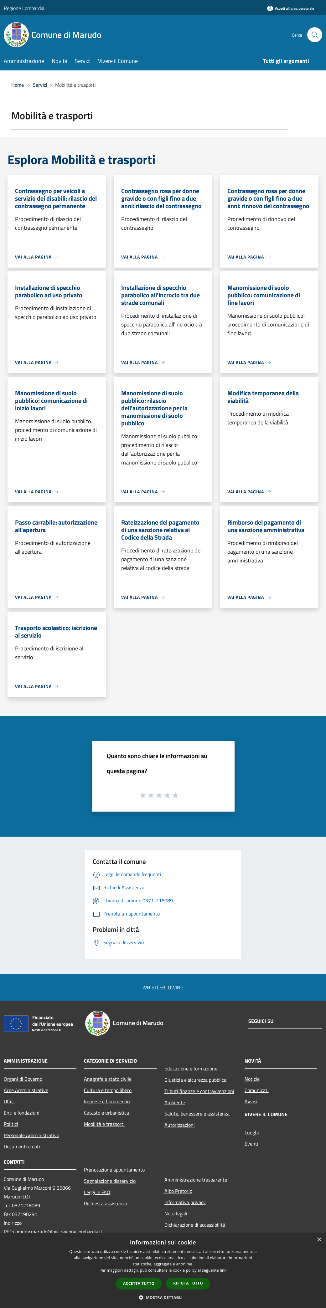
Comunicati (257, 1090)
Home (17, 85)
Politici (11, 1124)
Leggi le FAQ (97, 1192)
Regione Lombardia (24, 8)
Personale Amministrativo (31, 1135)
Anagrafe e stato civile (108, 1079)
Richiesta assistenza (105, 1203)
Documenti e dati (22, 1146)
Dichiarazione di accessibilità (194, 1224)
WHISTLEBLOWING (163, 987)
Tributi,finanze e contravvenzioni (199, 1091)
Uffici (9, 1101)
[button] (163, 1297)
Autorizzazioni (179, 1125)
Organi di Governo (23, 1079)
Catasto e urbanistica (106, 1112)
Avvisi (251, 1101)
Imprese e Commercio (107, 1101)
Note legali (175, 1213)
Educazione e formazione (190, 1068)
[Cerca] (314, 34)
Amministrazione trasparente (195, 1179)
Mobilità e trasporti (104, 1124)
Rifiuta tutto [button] (188, 1283)
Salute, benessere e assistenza (197, 1113)
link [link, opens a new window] (223, 1270)
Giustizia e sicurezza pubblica (195, 1080)
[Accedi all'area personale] (290, 8)
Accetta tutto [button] (138, 1283)
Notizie (252, 1079)
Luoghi (252, 1132)
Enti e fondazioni (21, 1112)
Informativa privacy (185, 1202)
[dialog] (163, 1270)
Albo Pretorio (178, 1191)
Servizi (40, 85)
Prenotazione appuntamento (114, 1169)
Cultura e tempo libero (108, 1090)
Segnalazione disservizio (110, 1181)
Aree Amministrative (26, 1090)
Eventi (251, 1143)
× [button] (319, 1240)
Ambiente (174, 1102)
